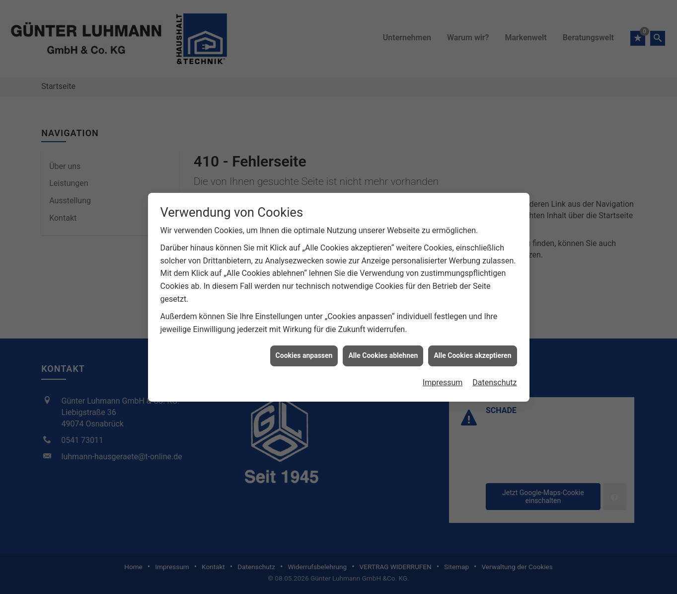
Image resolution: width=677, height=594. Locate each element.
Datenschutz (494, 379)
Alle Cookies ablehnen (383, 352)
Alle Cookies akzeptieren (472, 352)
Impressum (443, 379)
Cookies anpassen (304, 352)
